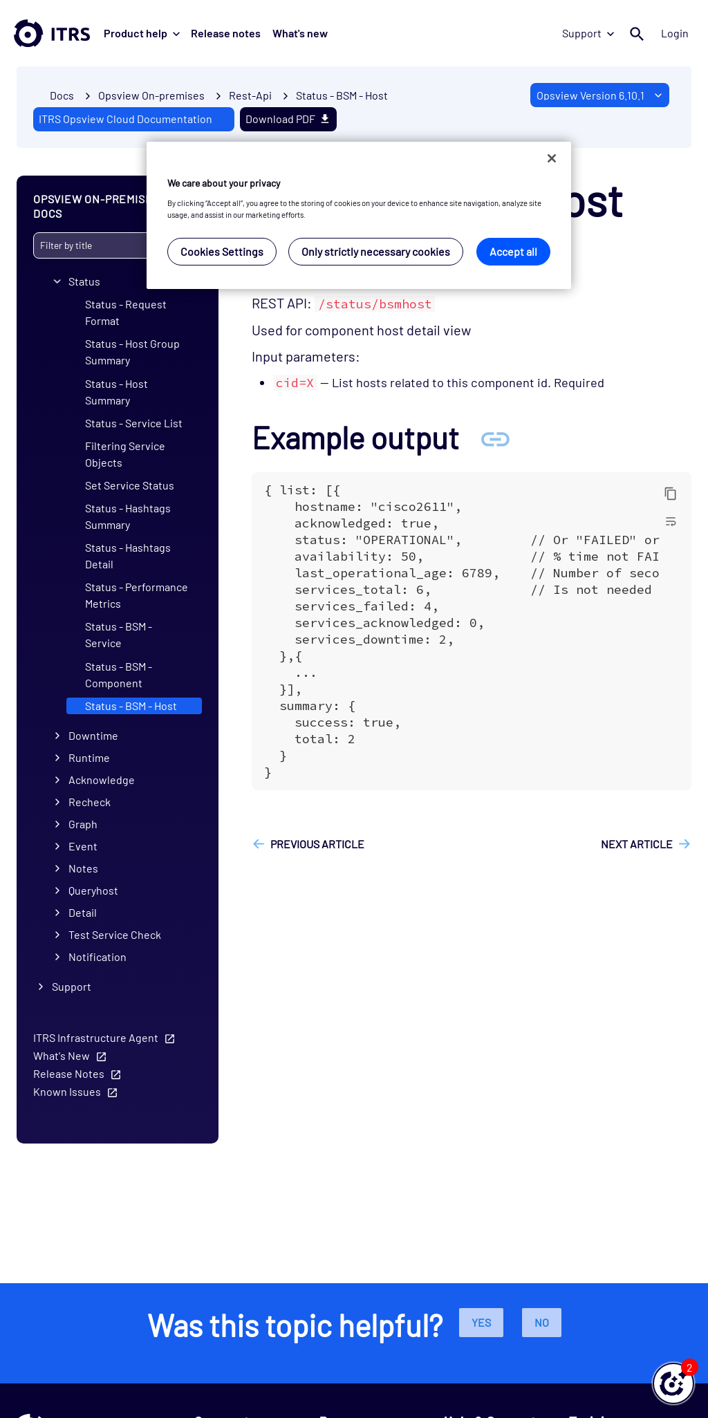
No (541, 1322)
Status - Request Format (126, 312)
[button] (673, 1383)
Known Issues (67, 1091)
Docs (62, 95)
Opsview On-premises (151, 95)
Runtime (89, 757)
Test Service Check (114, 934)
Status (84, 281)
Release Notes (68, 1073)
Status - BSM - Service (118, 634)
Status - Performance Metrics (136, 595)
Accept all (513, 251)
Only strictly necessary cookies (375, 251)
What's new (299, 32)
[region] (359, 215)
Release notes (226, 32)
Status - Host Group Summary (132, 351)
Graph (82, 823)
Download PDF (288, 118)
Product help (142, 32)
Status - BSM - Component (118, 674)
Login (675, 32)
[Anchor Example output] (495, 437)
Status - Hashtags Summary (128, 516)
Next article (637, 843)
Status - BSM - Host (342, 95)
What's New (61, 1055)
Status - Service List (134, 422)
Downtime (93, 735)
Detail (82, 912)
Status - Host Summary (116, 391)
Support (589, 32)
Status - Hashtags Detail (128, 555)
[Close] (552, 158)
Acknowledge (101, 779)
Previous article (317, 843)
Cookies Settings (221, 251)
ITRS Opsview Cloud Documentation (125, 118)
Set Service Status (129, 485)
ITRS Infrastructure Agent (95, 1037)
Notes (83, 868)
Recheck (89, 801)
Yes (481, 1322)
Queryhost (93, 890)
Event (82, 845)
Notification (97, 956)
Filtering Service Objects (125, 453)
